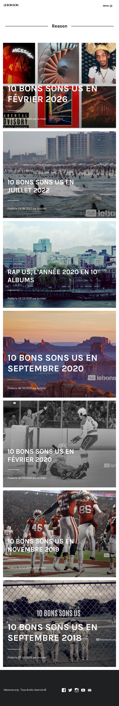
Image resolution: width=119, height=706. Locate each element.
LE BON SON (11, 5)
